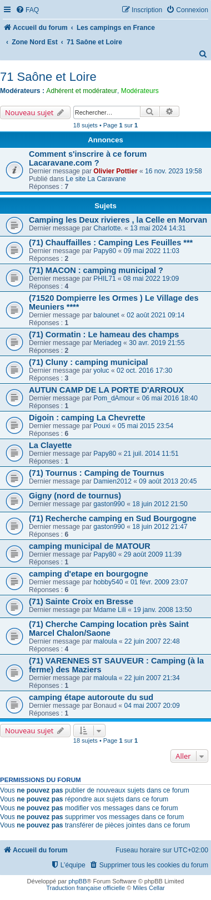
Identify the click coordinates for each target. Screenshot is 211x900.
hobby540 (108, 582)
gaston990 (109, 504)
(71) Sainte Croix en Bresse (81, 601)
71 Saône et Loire (48, 77)
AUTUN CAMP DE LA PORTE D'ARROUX (106, 389)
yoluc (101, 370)
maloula (105, 641)
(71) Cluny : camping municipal (88, 362)
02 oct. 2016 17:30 (144, 370)
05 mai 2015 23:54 (145, 426)
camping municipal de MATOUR (89, 546)
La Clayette (50, 445)
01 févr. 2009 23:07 (159, 582)
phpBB (77, 881)
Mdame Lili (109, 610)
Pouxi (101, 426)
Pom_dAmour (113, 398)
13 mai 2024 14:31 (157, 228)
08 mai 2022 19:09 (151, 278)
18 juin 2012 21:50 (160, 504)
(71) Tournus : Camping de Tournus (96, 473)
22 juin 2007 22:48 (152, 641)
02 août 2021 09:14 (155, 315)
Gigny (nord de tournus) (75, 495)
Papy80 (104, 251)
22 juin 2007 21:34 (152, 678)
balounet (106, 315)
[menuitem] (27, 10)
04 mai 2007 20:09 (151, 705)
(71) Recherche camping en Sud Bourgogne (113, 518)
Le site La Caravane (96, 179)
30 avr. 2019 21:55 (156, 343)
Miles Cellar (148, 887)
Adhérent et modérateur (81, 91)
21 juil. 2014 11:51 (151, 453)
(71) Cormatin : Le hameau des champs (104, 334)
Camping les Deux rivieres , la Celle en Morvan (118, 219)
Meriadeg (107, 343)
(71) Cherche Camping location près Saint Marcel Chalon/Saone (109, 628)
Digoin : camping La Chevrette (87, 417)
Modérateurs (140, 91)
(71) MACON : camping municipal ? (96, 270)
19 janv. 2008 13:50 (162, 610)
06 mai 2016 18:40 (170, 398)
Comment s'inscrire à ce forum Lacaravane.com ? (88, 158)
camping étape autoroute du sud (91, 697)
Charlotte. (107, 228)
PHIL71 (104, 278)
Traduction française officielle (85, 887)
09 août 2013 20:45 (168, 481)
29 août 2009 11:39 (153, 554)
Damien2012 (112, 481)
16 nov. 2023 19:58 (173, 171)
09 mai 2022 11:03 (151, 251)
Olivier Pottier (115, 171)
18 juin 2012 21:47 (160, 527)
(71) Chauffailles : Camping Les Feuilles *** (111, 242)
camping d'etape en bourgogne (88, 573)
